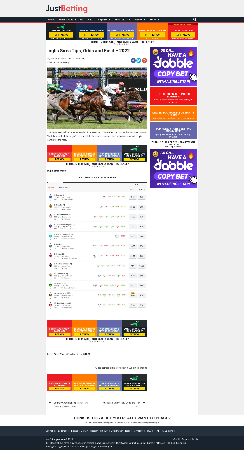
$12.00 (86, 354)
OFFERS (152, 19)
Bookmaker (117, 430)
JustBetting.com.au (55, 439)
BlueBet (104, 430)
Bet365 (74, 430)
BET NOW (61, 35)
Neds (127, 430)
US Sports (102, 19)
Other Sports (120, 19)
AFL (81, 19)
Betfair (84, 430)
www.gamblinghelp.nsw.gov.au (61, 446)
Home (51, 19)
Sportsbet (51, 430)
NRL (90, 19)
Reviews (138, 19)
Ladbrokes (63, 430)
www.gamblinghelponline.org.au (96, 446)
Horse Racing (66, 19)
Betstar (94, 430)
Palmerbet (138, 430)
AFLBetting (167, 430)
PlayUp (149, 430)
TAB (157, 430)
